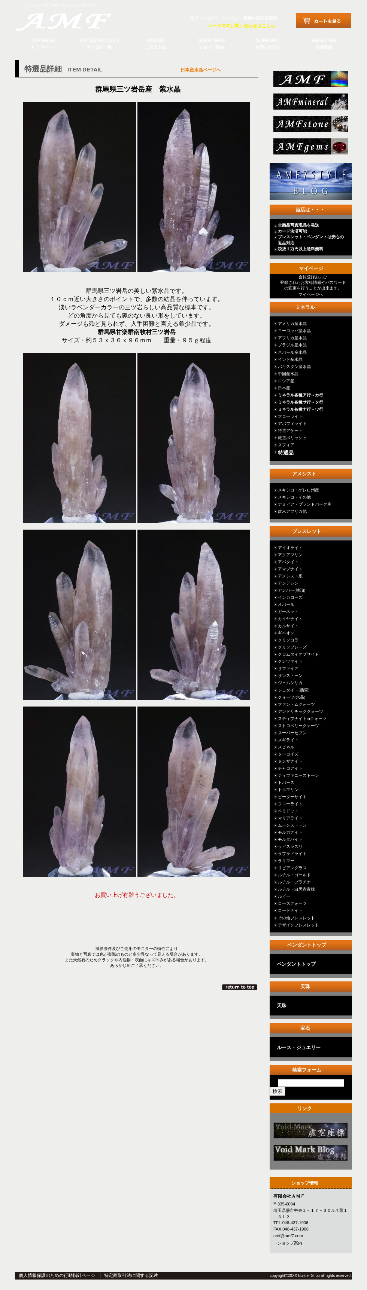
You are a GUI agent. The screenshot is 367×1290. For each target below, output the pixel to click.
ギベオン (286, 633)
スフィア (286, 444)
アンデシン (288, 583)
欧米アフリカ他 (292, 511)
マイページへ (310, 294)
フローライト (290, 416)
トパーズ (286, 782)
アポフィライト (292, 423)
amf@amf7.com (288, 1236)
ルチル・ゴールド (294, 875)
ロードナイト (290, 910)
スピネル (286, 747)
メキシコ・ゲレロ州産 (298, 490)
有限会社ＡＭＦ (71, 20)
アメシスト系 (290, 576)
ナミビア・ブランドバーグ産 (304, 504)
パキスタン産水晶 (294, 366)
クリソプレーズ (292, 647)
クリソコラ (288, 640)
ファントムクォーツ (296, 704)
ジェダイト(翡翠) (293, 690)
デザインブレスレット (298, 925)
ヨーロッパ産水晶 (294, 330)
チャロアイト (290, 768)
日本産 (284, 388)
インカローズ (290, 597)
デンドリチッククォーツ (300, 711)
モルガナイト (290, 832)
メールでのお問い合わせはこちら (241, 25)
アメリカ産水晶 (292, 323)
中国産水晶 (288, 373)
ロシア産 (286, 381)
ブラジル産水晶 (292, 345)
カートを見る (323, 20)
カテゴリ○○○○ (309, 1132)
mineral (309, 104)
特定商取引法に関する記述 (131, 1275)
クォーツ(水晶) (291, 697)
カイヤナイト (290, 618)
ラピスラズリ (290, 846)
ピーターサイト (292, 796)
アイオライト (290, 547)
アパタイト (288, 562)
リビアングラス (292, 867)
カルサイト (288, 625)
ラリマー (286, 860)
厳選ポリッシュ (292, 437)
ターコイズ (288, 754)
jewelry (309, 148)
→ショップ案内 (287, 1243)
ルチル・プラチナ (294, 882)
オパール (286, 604)
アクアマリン (290, 554)
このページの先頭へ (240, 987)
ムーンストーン (292, 825)
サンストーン (290, 675)
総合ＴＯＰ (309, 81)
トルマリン (288, 789)
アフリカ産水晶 (292, 337)
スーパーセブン (292, 732)
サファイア (288, 668)
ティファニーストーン (298, 775)
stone (309, 126)
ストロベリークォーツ (298, 725)
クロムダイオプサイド (298, 654)
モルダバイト (290, 839)
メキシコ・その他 (294, 497)
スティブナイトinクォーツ (302, 718)
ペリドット (288, 811)
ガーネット (288, 611)
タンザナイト (290, 761)
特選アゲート (290, 430)
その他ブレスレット (296, 918)
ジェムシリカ (290, 682)
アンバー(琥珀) (291, 590)
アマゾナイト (290, 569)
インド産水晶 (290, 359)
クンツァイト (290, 661)
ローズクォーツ (292, 903)
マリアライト (290, 818)
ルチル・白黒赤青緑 (296, 889)
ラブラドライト (292, 853)
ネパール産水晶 (292, 352)
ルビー (284, 896)
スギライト (288, 740)
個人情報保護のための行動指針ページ (57, 1275)
